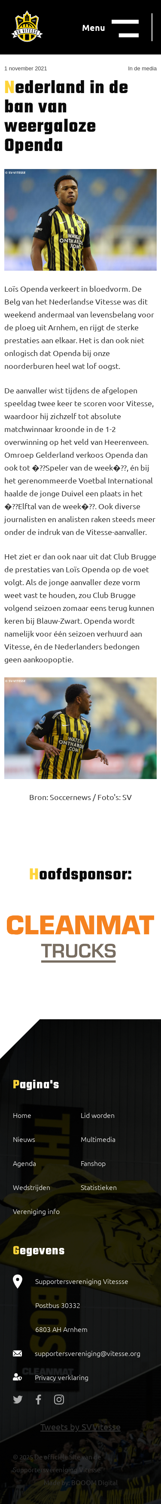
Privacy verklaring (61, 1377)
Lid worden (98, 1115)
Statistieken (99, 1187)
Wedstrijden (31, 1187)
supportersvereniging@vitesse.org (87, 1353)
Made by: (57, 1482)
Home (22, 1115)
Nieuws (24, 1139)
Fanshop (93, 1163)
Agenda (24, 1163)
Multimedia (98, 1139)
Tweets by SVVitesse (80, 1426)
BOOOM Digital (94, 1482)
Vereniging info (36, 1211)
